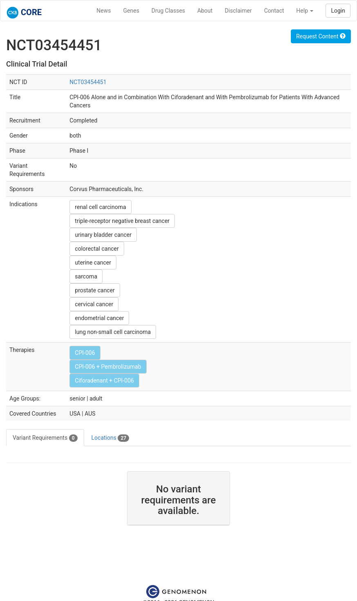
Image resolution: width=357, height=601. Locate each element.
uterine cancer (93, 262)
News (103, 10)
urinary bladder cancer (103, 234)
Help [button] (304, 10)
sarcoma (86, 276)
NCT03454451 (87, 82)
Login (338, 10)
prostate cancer (95, 290)
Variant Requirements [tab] (45, 438)
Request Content (321, 36)
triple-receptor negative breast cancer (122, 221)
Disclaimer (238, 10)
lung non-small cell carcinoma (113, 332)
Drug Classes (168, 10)
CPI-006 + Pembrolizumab (108, 366)
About (204, 10)
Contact (274, 10)
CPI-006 (85, 352)
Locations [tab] (110, 438)
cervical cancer (94, 304)
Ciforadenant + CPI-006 (104, 380)
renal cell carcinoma (100, 207)
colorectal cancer (96, 248)
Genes (131, 10)
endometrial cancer (99, 318)
